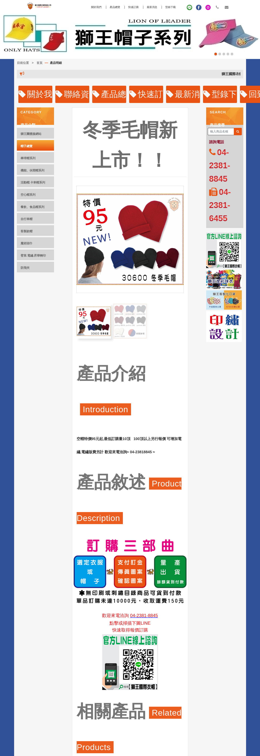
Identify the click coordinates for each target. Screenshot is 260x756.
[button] (215, 54)
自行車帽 (26, 219)
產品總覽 (115, 7)
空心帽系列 (28, 194)
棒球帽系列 (28, 158)
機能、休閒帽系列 (32, 170)
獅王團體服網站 (31, 133)
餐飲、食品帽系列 (32, 207)
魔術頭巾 (26, 243)
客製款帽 (26, 231)
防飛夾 (25, 267)
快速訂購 (133, 7)
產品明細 (56, 62)
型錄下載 (170, 7)
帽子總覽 (26, 146)
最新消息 (152, 7)
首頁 (39, 62)
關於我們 (35, 94)
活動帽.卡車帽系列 (33, 182)
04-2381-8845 (144, 615)
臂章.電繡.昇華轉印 (33, 255)
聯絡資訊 (72, 94)
